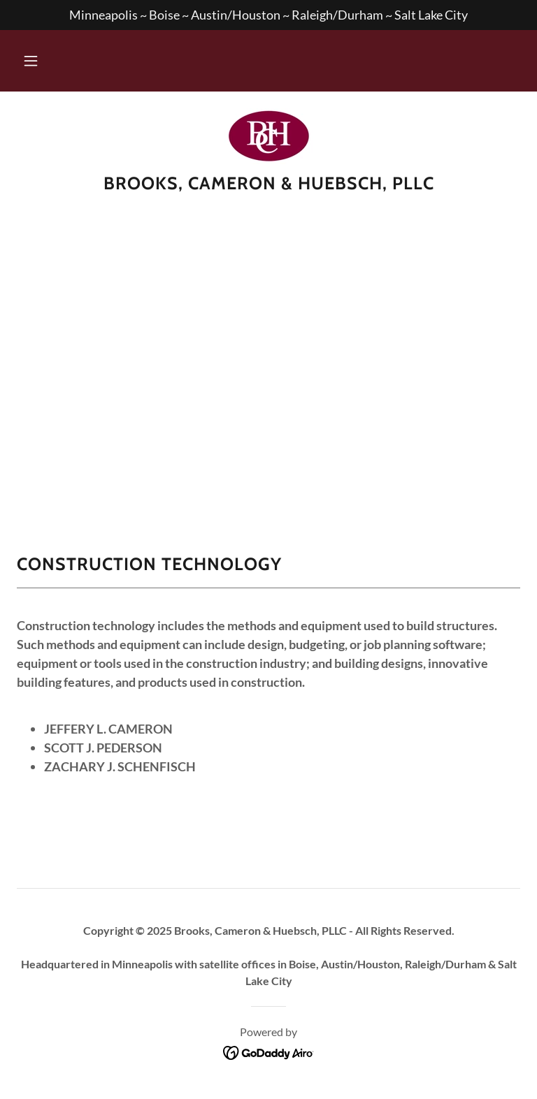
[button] (31, 61)
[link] (268, 136)
